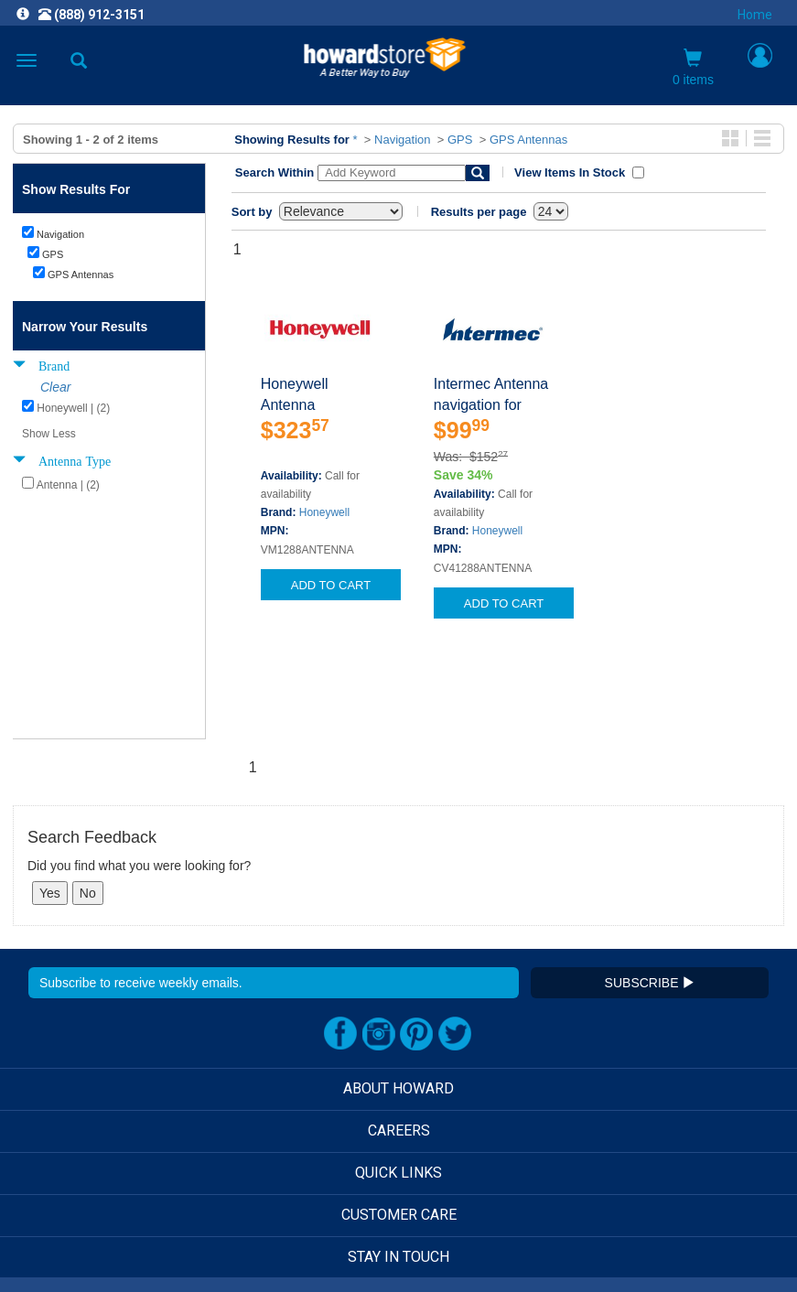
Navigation (402, 139)
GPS (459, 139)
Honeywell (324, 512)
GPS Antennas (528, 139)
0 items (693, 67)
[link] (286, 1246)
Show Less (49, 433)
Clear (55, 387)
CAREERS (399, 1011)
